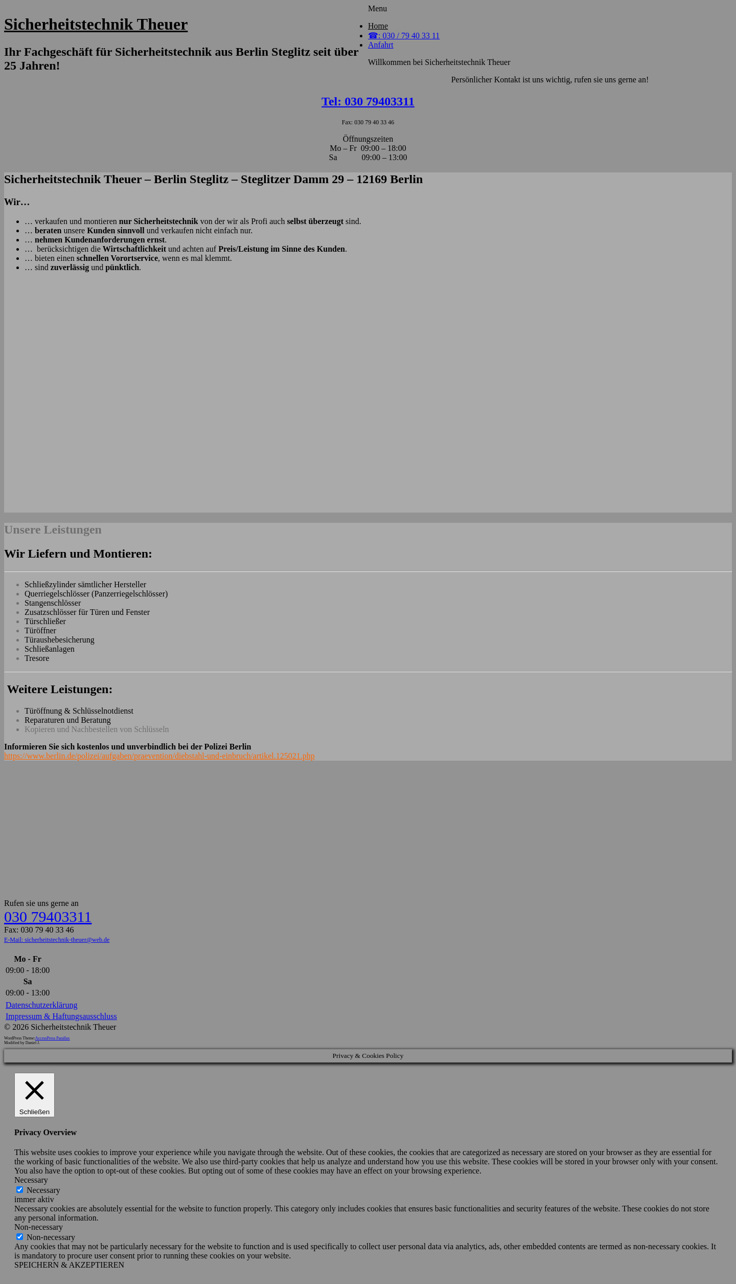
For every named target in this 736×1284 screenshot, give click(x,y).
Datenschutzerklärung (41, 1005)
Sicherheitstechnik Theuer (96, 24)
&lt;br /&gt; (368, 395)
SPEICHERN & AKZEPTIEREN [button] (69, 1264)
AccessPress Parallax (52, 1038)
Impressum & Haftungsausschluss (61, 1016)
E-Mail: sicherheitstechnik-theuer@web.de (56, 939)
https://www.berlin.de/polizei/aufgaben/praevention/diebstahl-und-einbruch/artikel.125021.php (159, 755)
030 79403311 (47, 916)
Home (378, 25)
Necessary (43, 1190)
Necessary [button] (31, 1180)
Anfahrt (381, 44)
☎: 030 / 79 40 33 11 (404, 35)
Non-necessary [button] (38, 1227)
